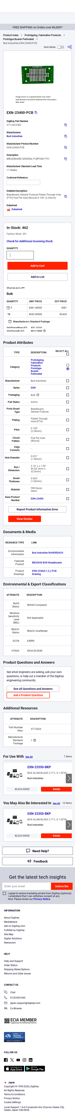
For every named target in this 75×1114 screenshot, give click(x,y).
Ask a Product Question (28, 695)
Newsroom (10, 942)
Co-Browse (13, 1009)
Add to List (37, 276)
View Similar (25, 518)
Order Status (10, 965)
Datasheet (14, 209)
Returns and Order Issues (17, 973)
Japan (9, 1082)
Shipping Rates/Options (17, 969)
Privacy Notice (41, 899)
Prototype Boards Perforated (18, 39)
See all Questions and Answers (33, 688)
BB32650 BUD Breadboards (47, 562)
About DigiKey (11, 917)
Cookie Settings (12, 1102)
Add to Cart (37, 265)
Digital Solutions (13, 938)
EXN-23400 (37, 498)
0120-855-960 (14, 998)
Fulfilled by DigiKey (14, 930)
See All (29, 757)
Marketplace (10, 922)
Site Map (8, 934)
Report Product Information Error (37, 509)
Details (56, 789)
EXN (33, 387)
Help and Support (13, 961)
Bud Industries (14, 136)
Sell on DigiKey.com (14, 926)
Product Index (10, 35)
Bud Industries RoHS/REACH (47, 552)
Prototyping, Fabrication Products (43, 35)
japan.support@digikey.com (22, 1003)
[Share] (69, 47)
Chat (9, 993)
